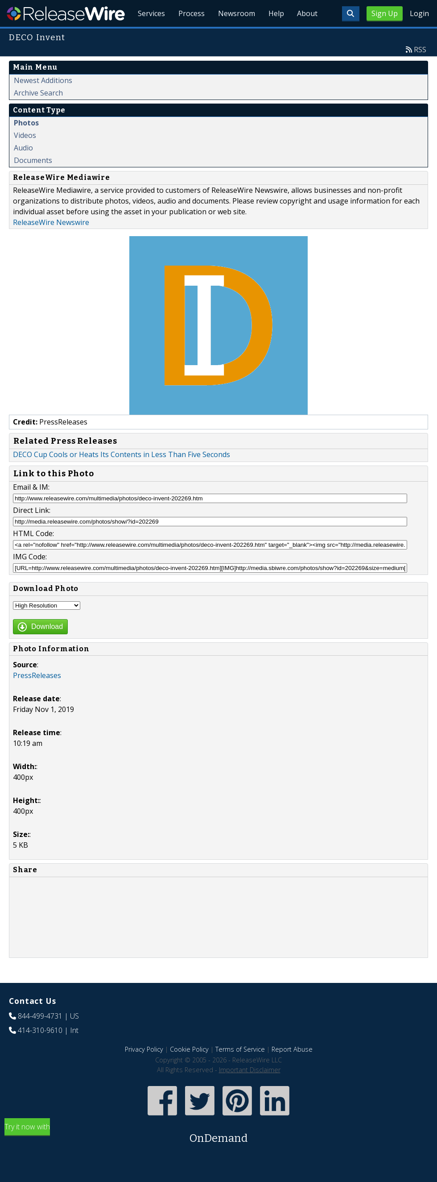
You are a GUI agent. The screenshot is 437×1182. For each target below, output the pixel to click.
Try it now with (218, 1154)
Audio (23, 168)
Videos (25, 156)
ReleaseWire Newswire (51, 243)
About (307, 36)
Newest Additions (43, 101)
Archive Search (38, 113)
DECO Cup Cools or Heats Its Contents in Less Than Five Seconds (121, 475)
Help (274, 36)
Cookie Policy (189, 1069)
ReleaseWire (65, 13)
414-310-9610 (40, 1051)
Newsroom (233, 36)
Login (419, 13)
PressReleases (37, 696)
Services (147, 36)
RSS (420, 70)
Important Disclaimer (249, 1090)
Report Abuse (292, 1069)
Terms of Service (240, 1069)
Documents (33, 181)
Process (188, 36)
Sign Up (384, 13)
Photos (26, 143)
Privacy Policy (144, 1069)
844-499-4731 (40, 1036)
